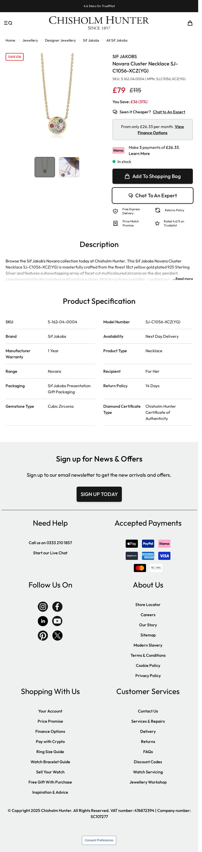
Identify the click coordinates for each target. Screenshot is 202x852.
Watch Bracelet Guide (50, 761)
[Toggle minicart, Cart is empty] (190, 23)
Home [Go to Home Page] (10, 40)
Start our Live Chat (50, 552)
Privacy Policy (148, 675)
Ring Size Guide (50, 751)
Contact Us (148, 711)
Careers (148, 614)
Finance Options (50, 731)
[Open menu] (8, 23)
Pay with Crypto (50, 741)
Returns (148, 741)
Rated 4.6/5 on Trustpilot (174, 223)
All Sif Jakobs (116, 40)
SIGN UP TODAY (99, 494)
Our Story (148, 624)
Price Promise (50, 721)
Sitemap (148, 634)
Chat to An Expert (169, 111)
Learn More (139, 153)
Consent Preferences (99, 840)
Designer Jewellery (60, 40)
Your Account (50, 711)
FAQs (148, 751)
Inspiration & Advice (50, 792)
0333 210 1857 (59, 542)
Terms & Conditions (148, 655)
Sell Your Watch (50, 771)
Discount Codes (148, 761)
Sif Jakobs (91, 40)
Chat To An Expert (152, 195)
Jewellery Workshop (148, 782)
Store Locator (148, 604)
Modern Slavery (148, 645)
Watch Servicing (148, 771)
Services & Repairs (148, 721)
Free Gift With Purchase (50, 782)
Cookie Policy (148, 665)
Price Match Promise (131, 223)
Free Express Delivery (131, 211)
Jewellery (30, 40)
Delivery (148, 731)
